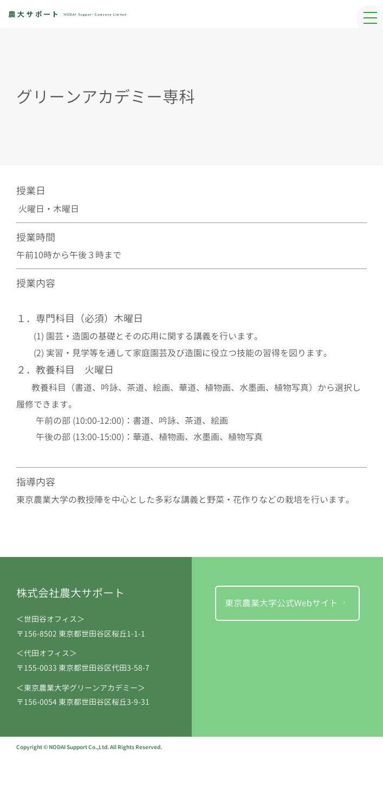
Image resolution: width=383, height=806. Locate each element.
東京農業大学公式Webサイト (286, 603)
